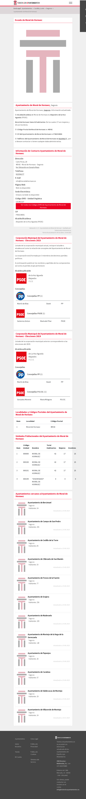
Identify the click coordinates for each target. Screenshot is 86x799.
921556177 (63, 138)
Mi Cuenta (18, 757)
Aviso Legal (34, 739)
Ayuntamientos (20, 739)
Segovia (47, 110)
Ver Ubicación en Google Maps (27, 167)
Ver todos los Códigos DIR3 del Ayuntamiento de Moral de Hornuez (43, 206)
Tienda (17, 752)
